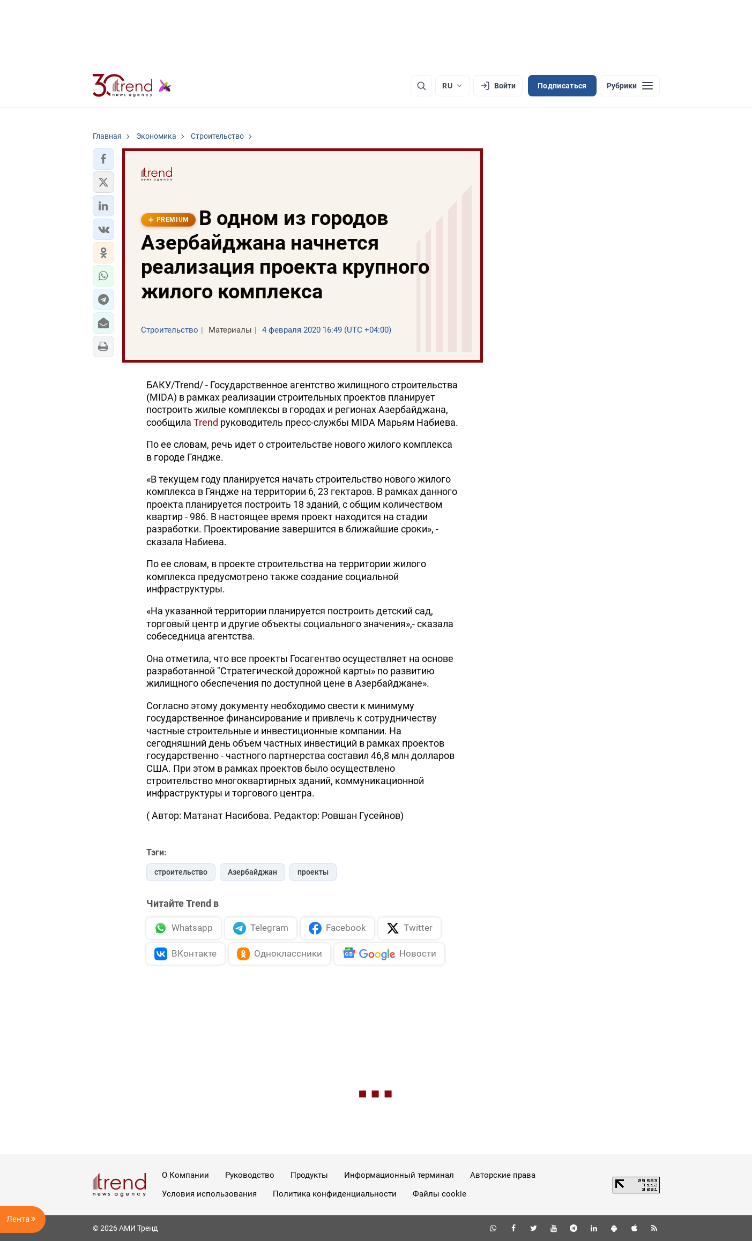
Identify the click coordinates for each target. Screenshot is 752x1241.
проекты (313, 872)
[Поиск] (421, 85)
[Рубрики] (630, 85)
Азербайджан (252, 872)
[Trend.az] (132, 85)
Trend (205, 422)
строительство (180, 872)
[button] (103, 159)
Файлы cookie (439, 1194)
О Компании (185, 1175)
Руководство (249, 1175)
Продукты (309, 1175)
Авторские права (502, 1175)
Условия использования (209, 1194)
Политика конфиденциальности (335, 1194)
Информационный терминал (399, 1175)
